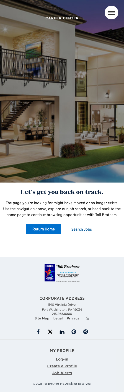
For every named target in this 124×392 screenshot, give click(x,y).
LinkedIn (62, 331)
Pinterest (73, 331)
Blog (85, 331)
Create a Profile (62, 365)
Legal (58, 318)
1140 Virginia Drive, (62, 306)
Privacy (73, 318)
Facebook (38, 331)
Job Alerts (62, 372)
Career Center (62, 18)
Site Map (42, 318)
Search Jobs (81, 229)
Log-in (62, 359)
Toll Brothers (62, 10)
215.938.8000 (62, 313)
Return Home (43, 229)
